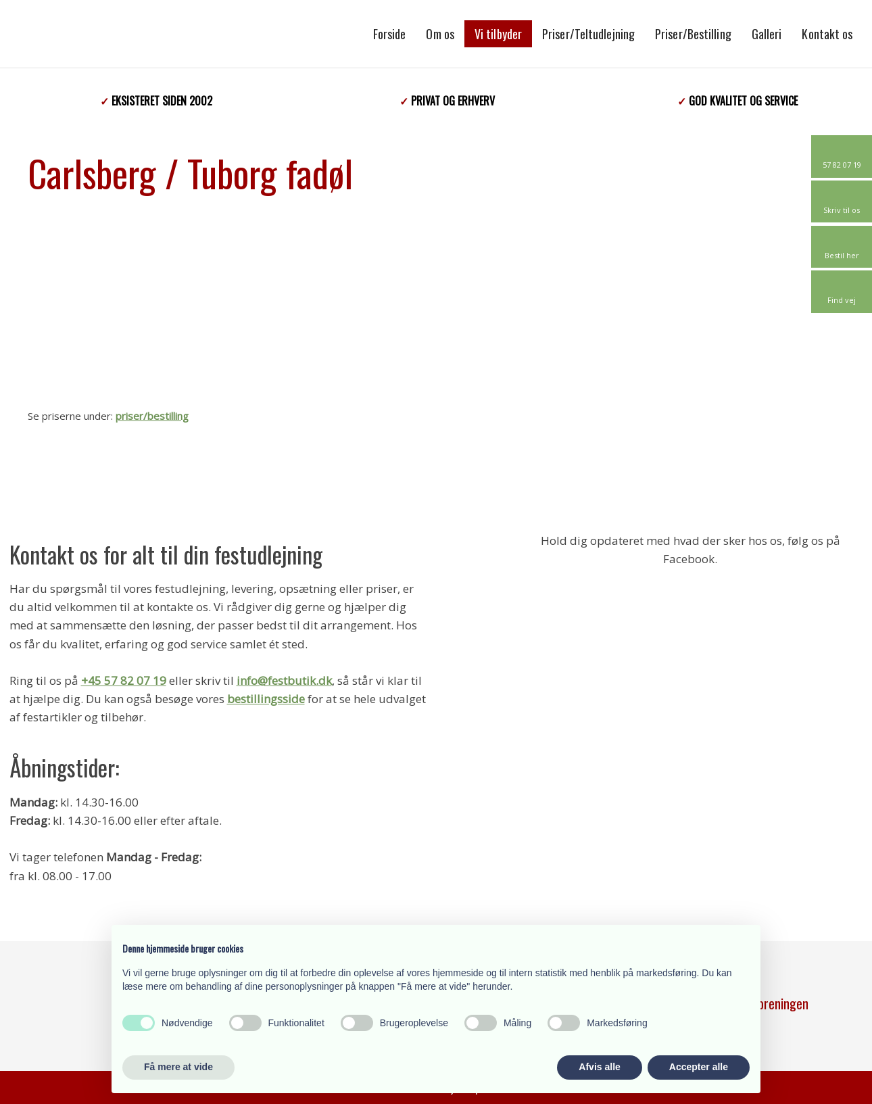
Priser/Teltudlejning (588, 34)
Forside (389, 34)
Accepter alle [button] (698, 1066)
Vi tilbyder (498, 34)
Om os (440, 34)
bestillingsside (266, 698)
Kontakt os (827, 34)
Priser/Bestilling (693, 34)
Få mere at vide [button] (178, 1066)
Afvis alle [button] (599, 1066)
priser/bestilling (152, 416)
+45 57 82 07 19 (123, 680)
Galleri (767, 34)
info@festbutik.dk (284, 680)
